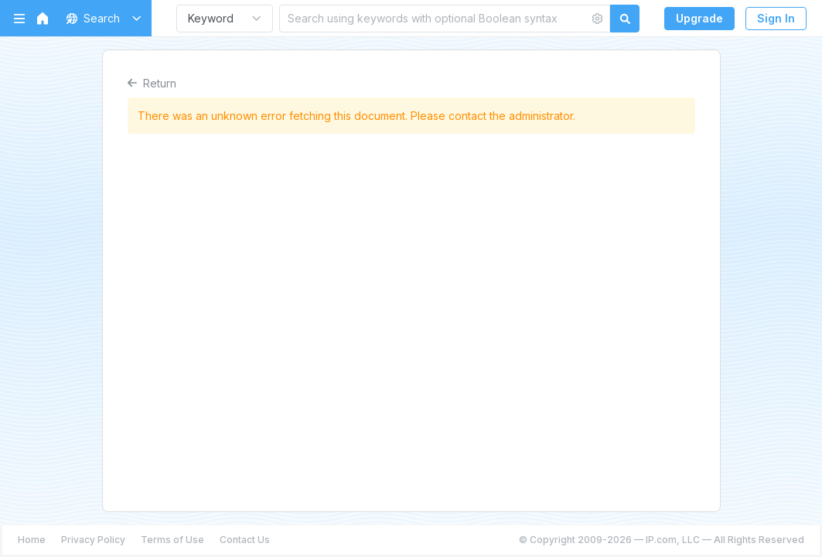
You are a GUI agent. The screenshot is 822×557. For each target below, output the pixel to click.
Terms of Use (172, 539)
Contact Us (245, 539)
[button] (101, 18)
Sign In (776, 18)
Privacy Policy (93, 539)
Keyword (211, 18)
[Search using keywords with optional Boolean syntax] (434, 18)
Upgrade (699, 18)
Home (32, 539)
